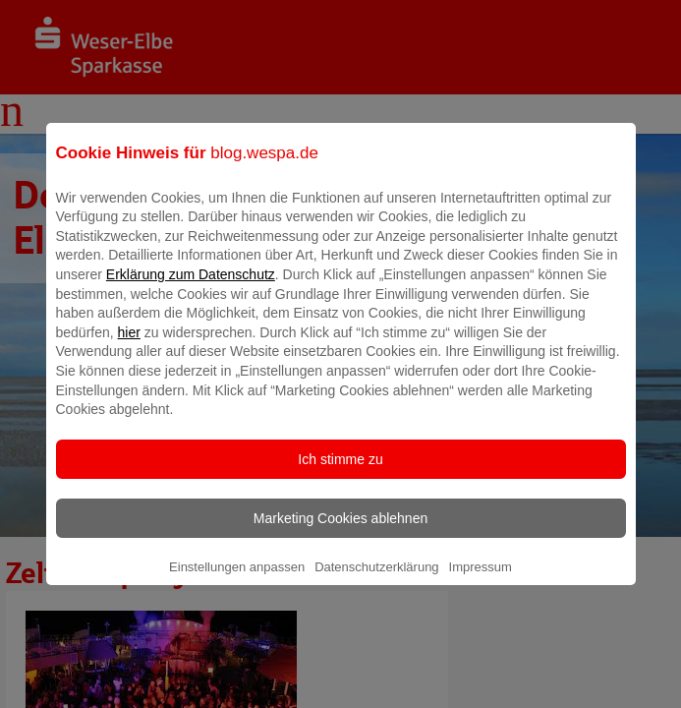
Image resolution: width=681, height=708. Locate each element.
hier (129, 346)
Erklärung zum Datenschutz (190, 288)
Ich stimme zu (340, 473)
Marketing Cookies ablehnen (340, 532)
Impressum (480, 580)
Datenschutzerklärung (376, 580)
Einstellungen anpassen (237, 580)
